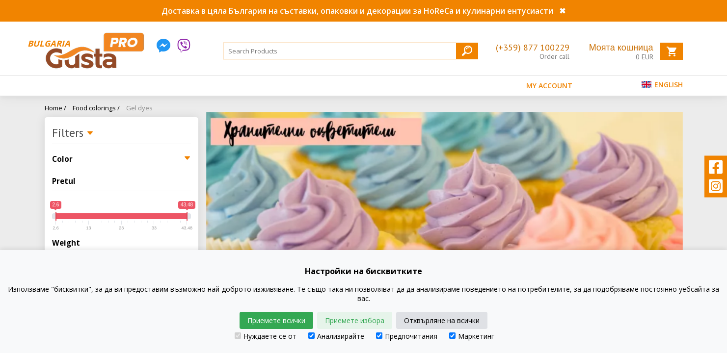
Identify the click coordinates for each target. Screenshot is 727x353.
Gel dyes (139, 107)
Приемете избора (354, 320)
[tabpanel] (444, 216)
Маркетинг (471, 336)
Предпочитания (406, 336)
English (662, 84)
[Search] (350, 51)
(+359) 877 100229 (532, 47)
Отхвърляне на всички (442, 320)
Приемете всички (276, 320)
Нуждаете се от (265, 336)
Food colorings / (96, 107)
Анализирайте (336, 336)
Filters (73, 133)
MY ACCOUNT (549, 85)
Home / (55, 107)
